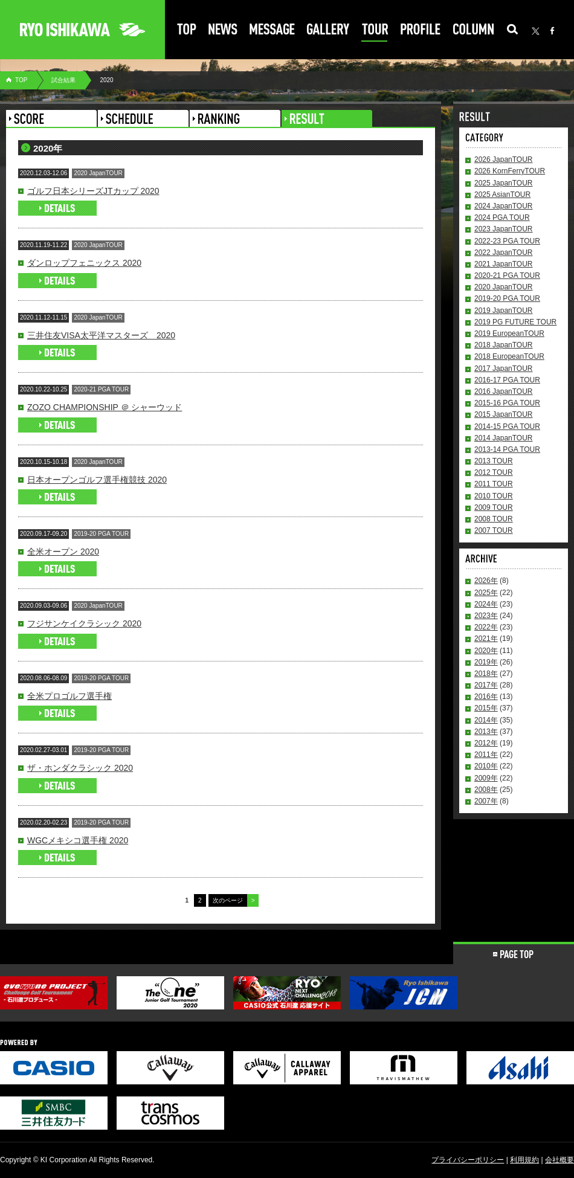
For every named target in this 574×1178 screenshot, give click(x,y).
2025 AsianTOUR (502, 194)
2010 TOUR (493, 496)
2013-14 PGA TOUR (507, 449)
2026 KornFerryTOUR (509, 171)
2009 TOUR (493, 507)
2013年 (486, 731)
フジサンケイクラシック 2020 (84, 623)
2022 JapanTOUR (503, 252)
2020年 (486, 650)
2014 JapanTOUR (503, 438)
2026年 (486, 580)
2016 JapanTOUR (503, 391)
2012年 (486, 743)
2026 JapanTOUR (503, 159)
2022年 (486, 627)
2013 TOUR (493, 461)
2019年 (486, 662)
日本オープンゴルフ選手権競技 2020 (97, 479)
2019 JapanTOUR (503, 310)
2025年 (486, 592)
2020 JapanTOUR (503, 287)
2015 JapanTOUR (503, 414)
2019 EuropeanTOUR (509, 333)
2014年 (486, 720)
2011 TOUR (493, 484)
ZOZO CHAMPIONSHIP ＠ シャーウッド (104, 407)
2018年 (486, 673)
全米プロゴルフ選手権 (69, 696)
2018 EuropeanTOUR (509, 356)
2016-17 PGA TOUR (507, 380)
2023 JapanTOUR (503, 229)
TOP (21, 80)
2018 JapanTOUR (503, 345)
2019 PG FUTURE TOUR (515, 322)
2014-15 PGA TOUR (507, 426)
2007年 (486, 801)
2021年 (486, 638)
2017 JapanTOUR (503, 368)
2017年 (486, 685)
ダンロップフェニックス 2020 (84, 263)
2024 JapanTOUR (503, 206)
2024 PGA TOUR (502, 217)
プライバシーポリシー (467, 1160)
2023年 (486, 615)
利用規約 (524, 1160)
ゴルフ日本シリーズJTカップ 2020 (93, 191)
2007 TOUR (493, 530)
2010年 (486, 766)
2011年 (486, 754)
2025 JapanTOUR (503, 183)
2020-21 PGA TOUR (507, 275)
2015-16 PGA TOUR (507, 403)
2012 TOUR (493, 472)
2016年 (486, 696)
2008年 (486, 789)
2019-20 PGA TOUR (507, 298)
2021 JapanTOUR (503, 264)
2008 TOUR (493, 519)
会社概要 (559, 1160)
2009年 (486, 778)
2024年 (486, 604)
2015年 (486, 708)
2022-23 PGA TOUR (507, 241)
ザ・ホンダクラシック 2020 (80, 768)
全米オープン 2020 (63, 551)
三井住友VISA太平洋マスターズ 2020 (101, 335)
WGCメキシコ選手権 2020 (77, 840)
